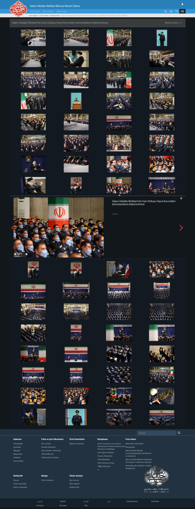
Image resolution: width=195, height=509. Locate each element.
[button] (182, 11)
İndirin (115, 214)
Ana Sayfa (35, 11)
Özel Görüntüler (77, 439)
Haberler (17, 439)
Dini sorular (48, 11)
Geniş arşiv (61, 11)
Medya (44, 476)
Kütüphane (102, 439)
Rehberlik (18, 476)
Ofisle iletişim (76, 476)
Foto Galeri (43, 15)
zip (180, 23)
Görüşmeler (54, 15)
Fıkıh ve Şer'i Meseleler (52, 439)
